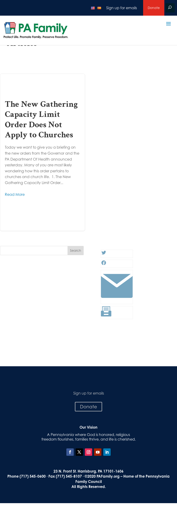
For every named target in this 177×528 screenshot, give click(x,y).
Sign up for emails (121, 8)
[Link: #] (117, 300)
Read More (15, 194)
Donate (154, 8)
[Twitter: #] (103, 254)
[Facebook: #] (103, 264)
